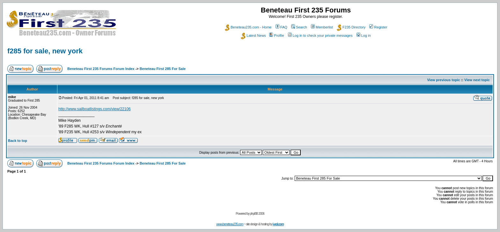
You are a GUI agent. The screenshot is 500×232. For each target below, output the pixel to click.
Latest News (253, 35)
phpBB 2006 (257, 213)
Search (299, 27)
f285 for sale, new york (45, 51)
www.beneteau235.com (229, 224)
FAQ (281, 27)
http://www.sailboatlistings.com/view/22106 (94, 109)
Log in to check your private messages (320, 35)
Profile (276, 35)
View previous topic (443, 80)
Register (378, 27)
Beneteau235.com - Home (248, 27)
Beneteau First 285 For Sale (163, 69)
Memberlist (322, 27)
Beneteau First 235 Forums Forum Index (100, 69)
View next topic (477, 80)
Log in (364, 35)
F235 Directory (351, 27)
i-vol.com (278, 224)
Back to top (17, 141)
